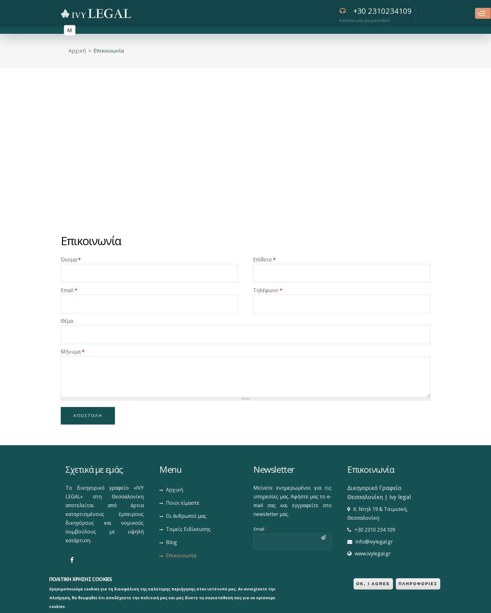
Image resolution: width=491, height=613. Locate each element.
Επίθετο (264, 259)
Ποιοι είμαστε (182, 502)
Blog (171, 542)
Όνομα (71, 259)
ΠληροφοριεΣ (418, 583)
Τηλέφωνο (267, 290)
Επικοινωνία (181, 555)
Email (69, 290)
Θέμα (67, 320)
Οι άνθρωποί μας (186, 516)
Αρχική (77, 50)
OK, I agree (373, 583)
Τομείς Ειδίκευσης (188, 529)
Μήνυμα (73, 351)
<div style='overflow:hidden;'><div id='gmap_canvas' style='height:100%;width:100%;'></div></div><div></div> (245, 146)
